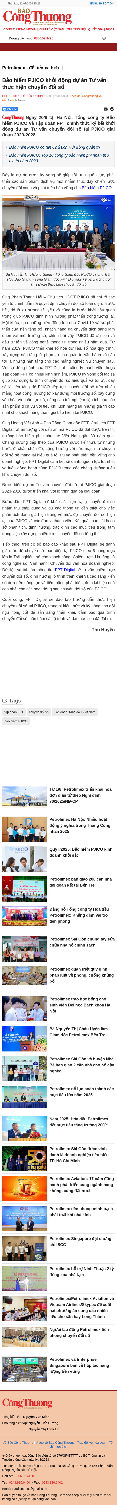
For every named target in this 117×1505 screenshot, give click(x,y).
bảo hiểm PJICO (15, 721)
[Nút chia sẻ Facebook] (37, 109)
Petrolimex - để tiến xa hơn (30, 67)
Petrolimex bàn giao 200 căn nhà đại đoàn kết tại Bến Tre (81, 882)
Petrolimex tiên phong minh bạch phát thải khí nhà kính (81, 1212)
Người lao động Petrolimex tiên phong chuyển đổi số (79, 1332)
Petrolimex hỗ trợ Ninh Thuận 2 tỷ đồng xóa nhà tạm (82, 1272)
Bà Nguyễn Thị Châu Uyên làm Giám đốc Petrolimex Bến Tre (79, 1032)
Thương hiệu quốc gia (85, 29)
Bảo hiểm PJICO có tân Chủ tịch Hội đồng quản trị (54, 147)
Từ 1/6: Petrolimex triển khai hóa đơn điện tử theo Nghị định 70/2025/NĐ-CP (81, 795)
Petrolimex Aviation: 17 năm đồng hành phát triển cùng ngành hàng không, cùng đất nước (82, 1184)
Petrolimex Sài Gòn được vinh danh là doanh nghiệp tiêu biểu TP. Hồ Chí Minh (79, 1155)
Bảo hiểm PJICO (97, 188)
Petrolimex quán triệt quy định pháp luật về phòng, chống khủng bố (82, 975)
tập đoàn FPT (13, 712)
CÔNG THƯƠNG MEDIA (19, 29)
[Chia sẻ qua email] (106, 109)
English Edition (102, 3)
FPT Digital (65, 570)
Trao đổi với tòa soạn (92, 1442)
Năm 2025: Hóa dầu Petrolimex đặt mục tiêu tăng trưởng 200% (79, 1122)
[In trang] (112, 109)
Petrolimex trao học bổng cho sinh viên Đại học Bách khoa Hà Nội (80, 1005)
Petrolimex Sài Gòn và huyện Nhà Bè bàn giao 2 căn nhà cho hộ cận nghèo (82, 1065)
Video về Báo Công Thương (55, 1442)
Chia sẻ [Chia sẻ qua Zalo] (10, 109)
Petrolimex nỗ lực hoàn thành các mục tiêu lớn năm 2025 (82, 1092)
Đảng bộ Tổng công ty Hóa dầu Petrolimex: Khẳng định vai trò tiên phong (79, 915)
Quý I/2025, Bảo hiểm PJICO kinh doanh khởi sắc (81, 852)
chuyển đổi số (38, 712)
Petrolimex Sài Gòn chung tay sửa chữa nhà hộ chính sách (82, 942)
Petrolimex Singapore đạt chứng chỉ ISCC (80, 1241)
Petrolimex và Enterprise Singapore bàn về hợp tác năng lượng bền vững (79, 1365)
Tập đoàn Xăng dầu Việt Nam (74, 712)
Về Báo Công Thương (18, 1442)
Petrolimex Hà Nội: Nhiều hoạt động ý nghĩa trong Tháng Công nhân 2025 (80, 825)
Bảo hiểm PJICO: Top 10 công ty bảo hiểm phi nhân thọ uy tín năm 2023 (59, 158)
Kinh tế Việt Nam (51, 29)
